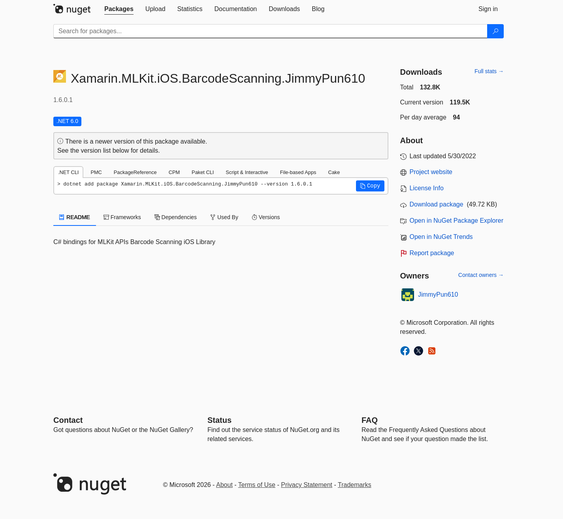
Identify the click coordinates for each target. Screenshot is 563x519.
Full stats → (489, 71)
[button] (370, 185)
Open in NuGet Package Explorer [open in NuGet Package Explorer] (456, 220)
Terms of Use (256, 484)
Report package (432, 253)
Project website (431, 172)
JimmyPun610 (438, 294)
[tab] (118, 9)
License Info (427, 188)
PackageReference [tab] (135, 172)
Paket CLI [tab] (203, 172)
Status (219, 420)
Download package (436, 204)
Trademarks (354, 484)
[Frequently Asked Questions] (370, 420)
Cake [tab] (334, 172)
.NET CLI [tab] (68, 172)
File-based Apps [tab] (298, 172)
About (224, 484)
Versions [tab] (266, 217)
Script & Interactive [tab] (247, 172)
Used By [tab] (224, 217)
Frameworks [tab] (122, 217)
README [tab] (74, 217)
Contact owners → (481, 275)
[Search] (495, 31)
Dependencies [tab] (175, 217)
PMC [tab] (96, 172)
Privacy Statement (306, 484)
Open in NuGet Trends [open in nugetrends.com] (441, 236)
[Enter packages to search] (270, 31)
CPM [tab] (174, 172)
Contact (68, 420)
